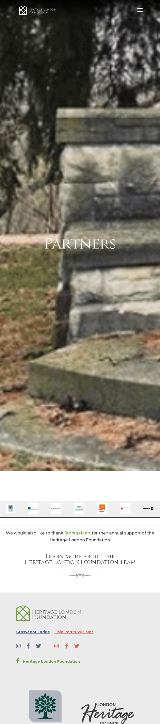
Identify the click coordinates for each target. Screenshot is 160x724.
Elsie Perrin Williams (73, 632)
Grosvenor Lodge (33, 632)
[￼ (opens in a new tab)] (10, 511)
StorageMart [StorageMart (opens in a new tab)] (77, 533)
